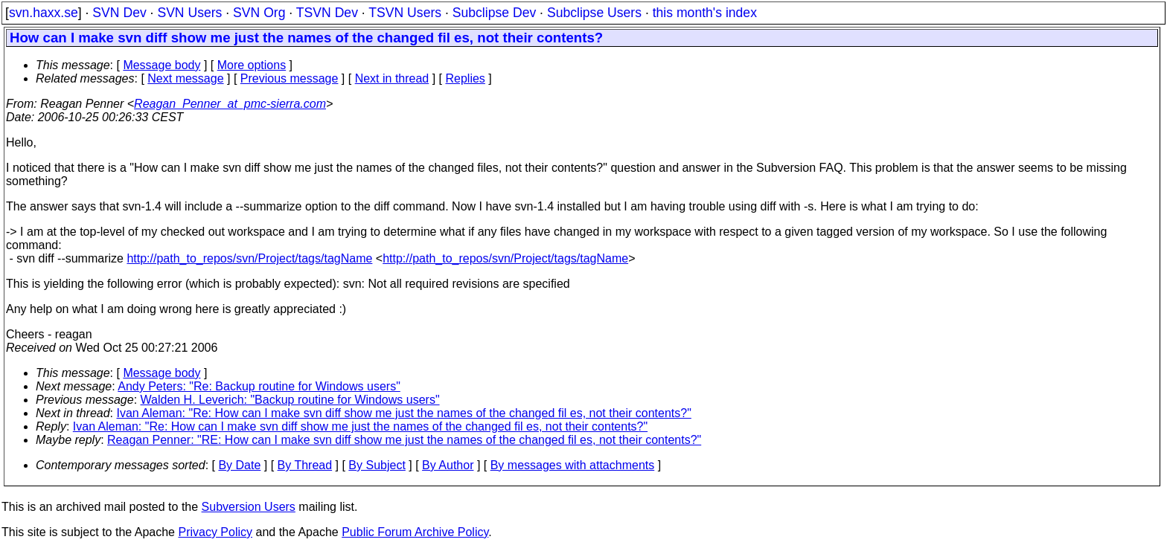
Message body (161, 65)
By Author (447, 465)
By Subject (376, 465)
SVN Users (189, 12)
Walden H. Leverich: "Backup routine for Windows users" (290, 399)
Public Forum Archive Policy (415, 532)
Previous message (289, 78)
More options (252, 65)
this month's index (705, 12)
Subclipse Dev (494, 12)
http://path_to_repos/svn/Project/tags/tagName (249, 258)
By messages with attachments (572, 465)
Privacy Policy (215, 532)
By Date (239, 465)
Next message (185, 78)
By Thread (305, 465)
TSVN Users (404, 12)
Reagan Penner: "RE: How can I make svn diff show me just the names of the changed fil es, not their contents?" (404, 440)
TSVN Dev (327, 12)
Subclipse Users (594, 12)
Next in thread (392, 78)
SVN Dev (119, 12)
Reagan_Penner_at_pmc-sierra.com (230, 103)
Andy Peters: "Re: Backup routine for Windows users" (259, 386)
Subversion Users (248, 506)
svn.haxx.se (43, 12)
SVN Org (259, 12)
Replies (465, 78)
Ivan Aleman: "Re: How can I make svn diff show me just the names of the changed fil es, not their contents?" (404, 413)
